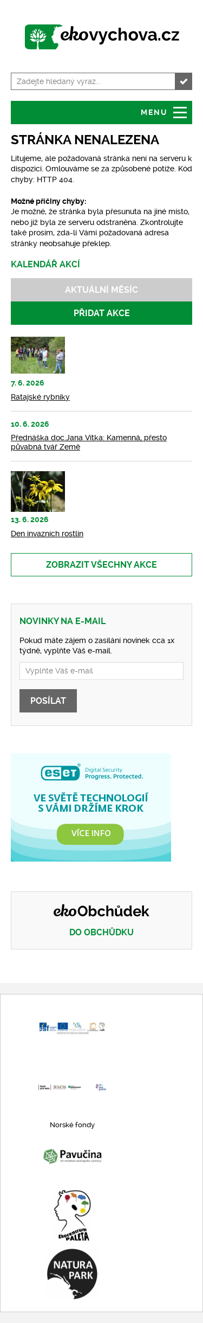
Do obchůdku (101, 932)
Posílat (48, 701)
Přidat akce (102, 313)
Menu (154, 112)
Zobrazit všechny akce (101, 565)
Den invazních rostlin (47, 533)
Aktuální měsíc (101, 290)
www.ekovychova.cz (101, 38)
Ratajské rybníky (40, 397)
